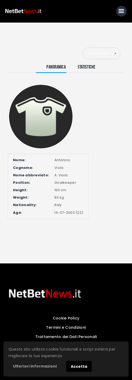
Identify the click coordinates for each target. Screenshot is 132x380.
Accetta (79, 366)
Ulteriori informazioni (35, 366)
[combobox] (101, 53)
